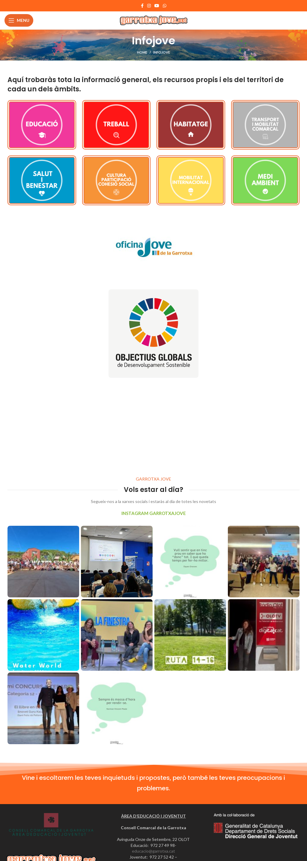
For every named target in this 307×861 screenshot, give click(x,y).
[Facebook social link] (142, 6)
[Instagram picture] (43, 561)
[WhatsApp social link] (164, 6)
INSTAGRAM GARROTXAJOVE (153, 513)
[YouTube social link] (157, 6)
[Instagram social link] (149, 6)
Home (142, 52)
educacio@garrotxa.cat (153, 851)
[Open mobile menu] (18, 20)
